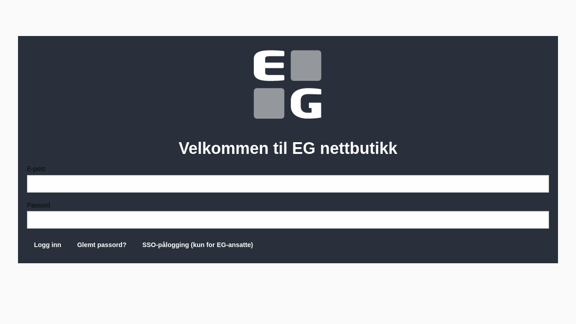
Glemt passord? (101, 244)
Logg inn (47, 244)
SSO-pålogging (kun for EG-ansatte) (197, 244)
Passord (288, 215)
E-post (288, 178)
